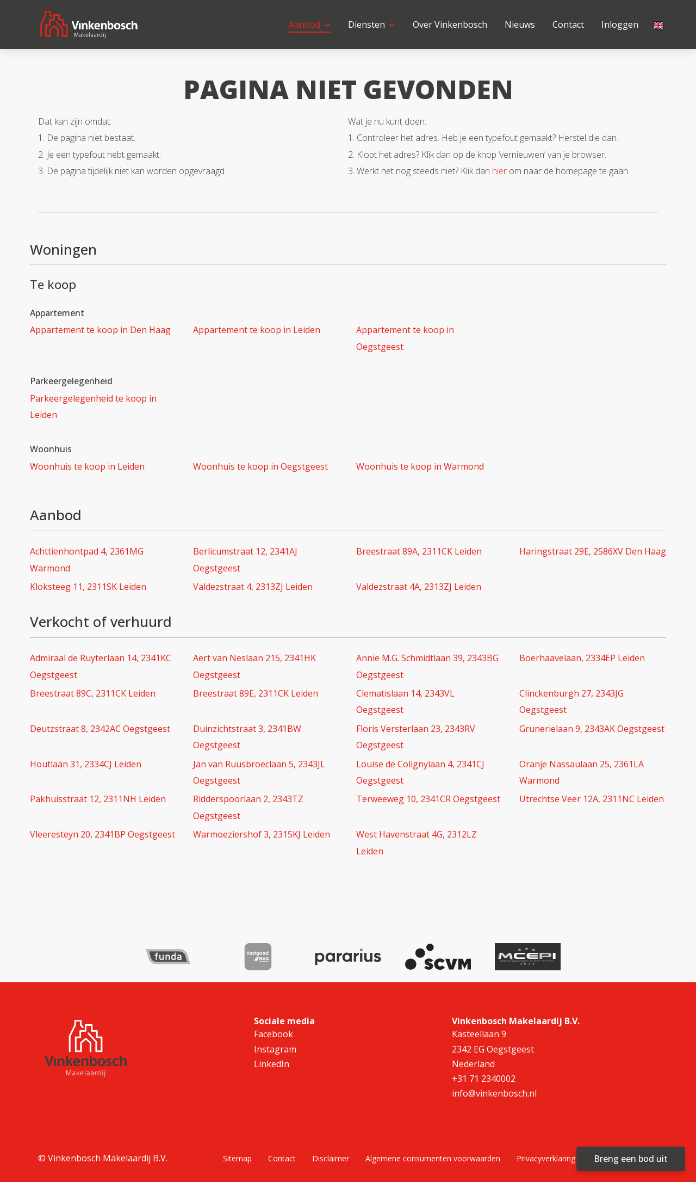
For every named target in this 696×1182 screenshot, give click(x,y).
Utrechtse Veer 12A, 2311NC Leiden (591, 799)
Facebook (273, 1034)
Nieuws (520, 24)
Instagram (275, 1049)
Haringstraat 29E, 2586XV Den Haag (592, 551)
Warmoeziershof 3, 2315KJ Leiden (261, 834)
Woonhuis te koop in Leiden (87, 466)
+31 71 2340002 (483, 1079)
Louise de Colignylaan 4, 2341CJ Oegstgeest (420, 772)
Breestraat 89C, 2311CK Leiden (93, 693)
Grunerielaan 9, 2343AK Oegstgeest (591, 729)
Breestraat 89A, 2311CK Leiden (419, 551)
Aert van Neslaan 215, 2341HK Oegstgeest (254, 666)
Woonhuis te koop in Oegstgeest (260, 466)
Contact (568, 24)
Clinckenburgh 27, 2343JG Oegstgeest (571, 701)
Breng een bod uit (631, 1159)
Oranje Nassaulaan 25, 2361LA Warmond (581, 772)
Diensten (371, 24)
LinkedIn (271, 1064)
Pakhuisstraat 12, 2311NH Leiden (98, 799)
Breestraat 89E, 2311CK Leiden (255, 693)
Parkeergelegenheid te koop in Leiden (93, 406)
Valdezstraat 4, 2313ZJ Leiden (253, 587)
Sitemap (237, 1158)
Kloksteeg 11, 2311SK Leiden (88, 587)
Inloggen (619, 24)
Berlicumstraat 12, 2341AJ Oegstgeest (245, 559)
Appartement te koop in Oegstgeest (405, 338)
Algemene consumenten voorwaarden (432, 1158)
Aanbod (310, 24)
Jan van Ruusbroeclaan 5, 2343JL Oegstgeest (259, 772)
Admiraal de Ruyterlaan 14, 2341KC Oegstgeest (100, 666)
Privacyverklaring (546, 1158)
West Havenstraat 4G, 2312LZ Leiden (416, 842)
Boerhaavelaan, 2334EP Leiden (582, 658)
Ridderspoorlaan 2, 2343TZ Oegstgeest (248, 807)
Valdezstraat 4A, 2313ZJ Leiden (418, 587)
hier (499, 171)
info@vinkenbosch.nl (494, 1093)
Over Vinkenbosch (450, 24)
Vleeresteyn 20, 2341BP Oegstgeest (102, 834)
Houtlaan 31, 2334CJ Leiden (85, 764)
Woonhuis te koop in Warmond (420, 466)
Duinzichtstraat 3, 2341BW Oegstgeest (247, 737)
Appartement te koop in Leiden (256, 330)
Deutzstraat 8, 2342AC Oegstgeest (100, 729)
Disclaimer (330, 1158)
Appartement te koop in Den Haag (100, 330)
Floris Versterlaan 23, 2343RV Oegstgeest (415, 737)
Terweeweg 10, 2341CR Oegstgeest (428, 799)
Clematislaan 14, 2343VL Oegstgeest (405, 701)
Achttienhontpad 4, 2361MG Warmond (87, 559)
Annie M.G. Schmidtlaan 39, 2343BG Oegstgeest (427, 666)
